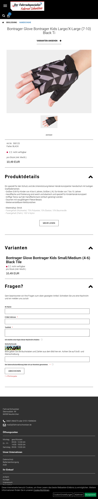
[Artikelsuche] (3, 16)
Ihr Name (8, 307)
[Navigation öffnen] (5, 6)
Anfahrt (6, 477)
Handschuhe (25, 22)
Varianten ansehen (47, 41)
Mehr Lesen (49, 223)
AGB (5, 465)
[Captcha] (47, 359)
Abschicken (14, 371)
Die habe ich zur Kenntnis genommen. (27, 364)
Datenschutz (8, 459)
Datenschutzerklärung (15, 364)
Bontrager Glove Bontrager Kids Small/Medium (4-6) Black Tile (48, 260)
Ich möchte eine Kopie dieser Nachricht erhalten (22, 340)
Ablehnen (79, 494)
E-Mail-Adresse (10, 317)
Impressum (8, 482)
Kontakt (6, 480)
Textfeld (8, 327)
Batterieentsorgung (11, 462)
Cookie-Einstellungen (63, 494)
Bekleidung (11, 22)
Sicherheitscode (10, 344)
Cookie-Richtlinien (41, 490)
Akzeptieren (90, 494)
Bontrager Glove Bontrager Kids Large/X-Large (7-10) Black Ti (49, 31)
